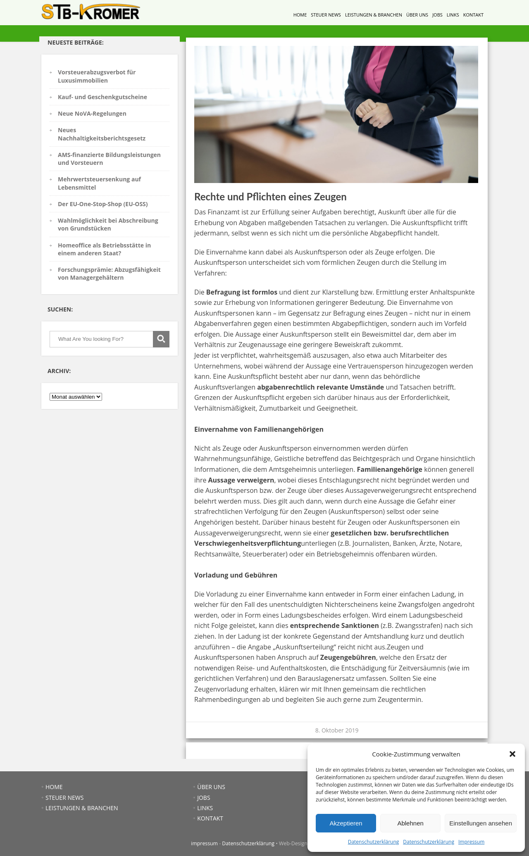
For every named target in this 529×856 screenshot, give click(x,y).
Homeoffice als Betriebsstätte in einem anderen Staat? (104, 249)
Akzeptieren (345, 823)
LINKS (453, 15)
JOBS (437, 15)
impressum (204, 843)
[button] (512, 754)
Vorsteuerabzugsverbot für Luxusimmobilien (97, 76)
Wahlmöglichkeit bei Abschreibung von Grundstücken (108, 224)
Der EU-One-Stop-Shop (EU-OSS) (103, 204)
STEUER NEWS (326, 15)
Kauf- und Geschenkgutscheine (102, 97)
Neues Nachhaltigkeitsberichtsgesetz (101, 134)
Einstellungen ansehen (480, 823)
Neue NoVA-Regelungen (92, 113)
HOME (300, 15)
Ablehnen (410, 823)
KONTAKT (473, 15)
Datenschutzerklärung (373, 841)
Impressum (471, 841)
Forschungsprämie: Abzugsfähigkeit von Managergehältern (109, 273)
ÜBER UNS (417, 15)
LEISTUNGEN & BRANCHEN (373, 15)
